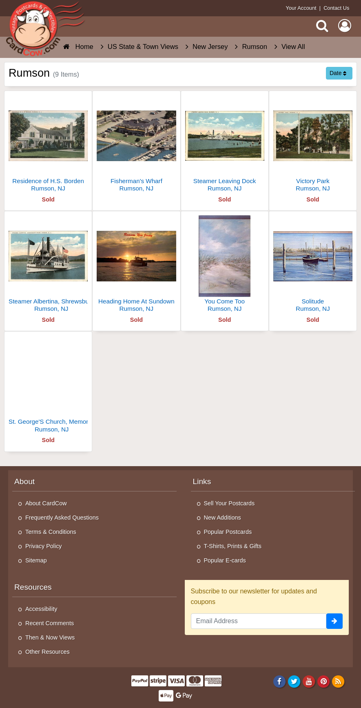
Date (338, 73)
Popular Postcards (228, 532)
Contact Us (336, 8)
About (24, 481)
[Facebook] (279, 681)
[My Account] (344, 25)
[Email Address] (259, 621)
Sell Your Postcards (229, 503)
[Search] (322, 25)
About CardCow (46, 503)
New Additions (222, 517)
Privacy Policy (43, 546)
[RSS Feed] (338, 681)
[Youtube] (309, 681)
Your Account (301, 8)
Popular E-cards (225, 560)
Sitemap (36, 560)
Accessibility (41, 609)
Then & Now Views (50, 637)
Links (202, 481)
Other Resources (47, 651)
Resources (33, 587)
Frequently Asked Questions (62, 517)
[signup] (334, 621)
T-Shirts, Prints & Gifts (233, 546)
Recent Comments (49, 623)
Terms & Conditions (50, 532)
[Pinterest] (324, 681)
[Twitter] (294, 681)
